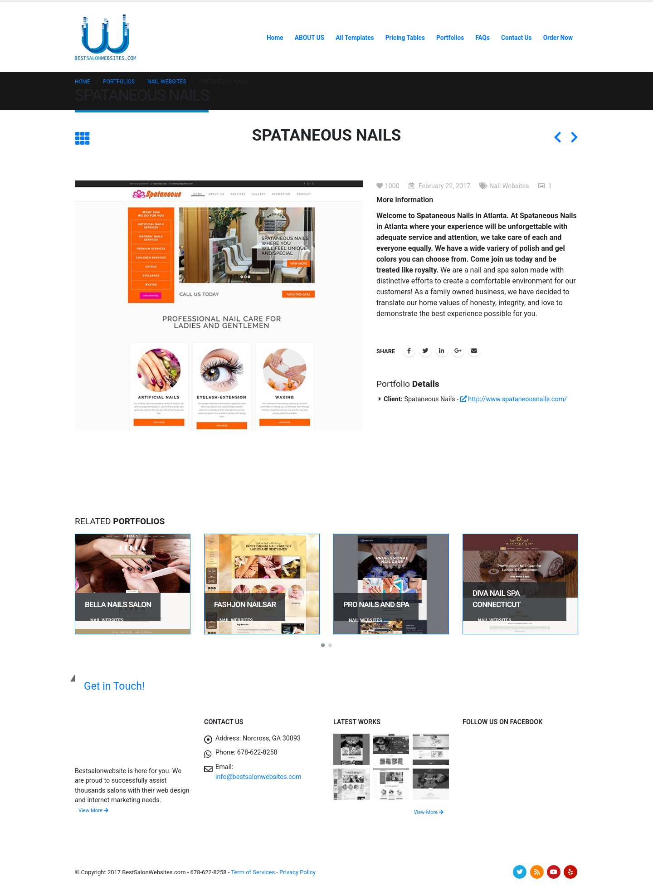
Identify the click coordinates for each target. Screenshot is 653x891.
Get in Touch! (114, 686)
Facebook (409, 350)
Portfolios (450, 37)
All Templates (355, 37)
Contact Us (516, 37)
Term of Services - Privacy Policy (273, 872)
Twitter (425, 350)
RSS (537, 872)
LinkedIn (441, 350)
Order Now (558, 37)
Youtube (553, 872)
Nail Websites (509, 186)
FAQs (482, 37)
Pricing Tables (405, 37)
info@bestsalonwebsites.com (258, 777)
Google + (458, 350)
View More (93, 810)
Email (474, 350)
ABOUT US (309, 37)
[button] (322, 645)
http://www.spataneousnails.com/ (513, 399)
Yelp (570, 872)
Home (275, 37)
